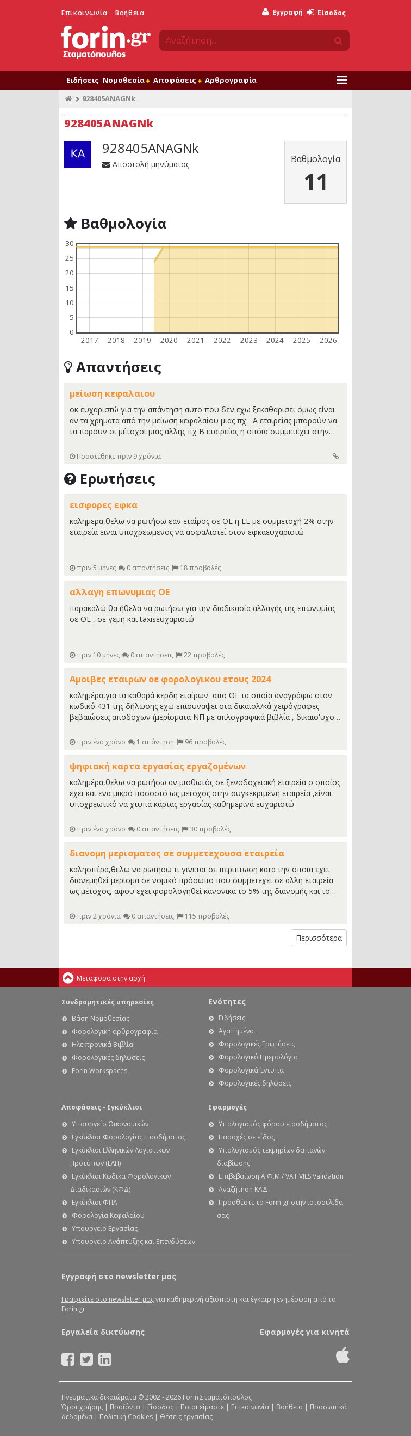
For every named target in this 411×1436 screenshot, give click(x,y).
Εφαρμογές (227, 1107)
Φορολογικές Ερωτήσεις (257, 1044)
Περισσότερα (319, 938)
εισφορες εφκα (104, 505)
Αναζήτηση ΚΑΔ (243, 1189)
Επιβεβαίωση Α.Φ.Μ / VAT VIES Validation (281, 1176)
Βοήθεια (129, 12)
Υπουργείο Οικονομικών (110, 1124)
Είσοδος (326, 12)
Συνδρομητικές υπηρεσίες (107, 1002)
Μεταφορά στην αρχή (111, 978)
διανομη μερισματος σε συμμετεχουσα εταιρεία (177, 853)
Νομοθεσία (126, 80)
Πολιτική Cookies (126, 1416)
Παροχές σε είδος (247, 1137)
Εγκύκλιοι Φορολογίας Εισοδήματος (128, 1137)
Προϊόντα (125, 1407)
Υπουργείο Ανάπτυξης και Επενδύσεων (133, 1241)
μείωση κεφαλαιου (112, 393)
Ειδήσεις (82, 80)
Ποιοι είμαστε (202, 1407)
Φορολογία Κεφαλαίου (108, 1215)
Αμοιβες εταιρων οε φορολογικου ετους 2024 (170, 679)
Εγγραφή (282, 12)
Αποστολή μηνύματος (145, 164)
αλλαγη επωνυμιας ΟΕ (120, 592)
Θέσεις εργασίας (186, 1416)
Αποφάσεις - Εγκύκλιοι (101, 1107)
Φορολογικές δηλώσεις (108, 1057)
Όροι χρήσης (82, 1407)
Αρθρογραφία (231, 80)
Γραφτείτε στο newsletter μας (107, 1299)
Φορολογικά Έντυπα (251, 1070)
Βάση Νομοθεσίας (100, 1018)
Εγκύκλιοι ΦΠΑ (94, 1202)
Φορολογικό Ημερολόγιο (258, 1057)
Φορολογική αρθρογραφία (115, 1031)
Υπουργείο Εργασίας (105, 1228)
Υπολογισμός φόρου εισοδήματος (273, 1124)
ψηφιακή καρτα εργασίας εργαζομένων (158, 766)
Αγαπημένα (236, 1031)
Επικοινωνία (84, 12)
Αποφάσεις (177, 80)
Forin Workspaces (99, 1070)
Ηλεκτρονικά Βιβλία (102, 1044)
